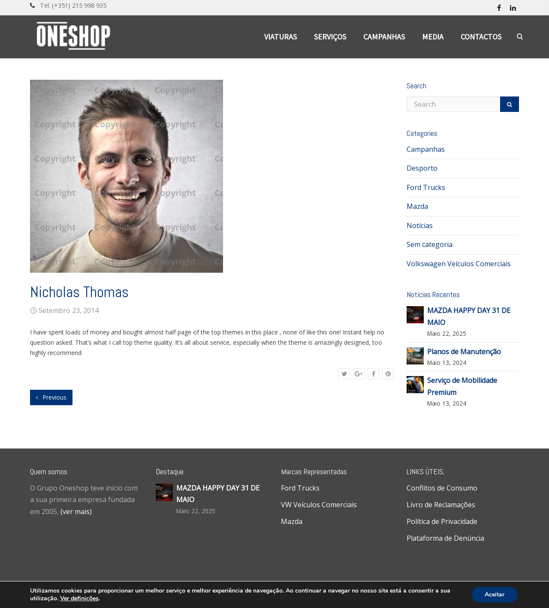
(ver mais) (76, 511)
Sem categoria (429, 244)
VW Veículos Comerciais (319, 504)
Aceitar (494, 594)
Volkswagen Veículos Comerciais (459, 263)
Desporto (422, 168)
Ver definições (79, 598)
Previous (51, 397)
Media (432, 37)
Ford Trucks (426, 187)
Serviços (330, 37)
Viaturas (280, 37)
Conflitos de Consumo (442, 488)
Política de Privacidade (442, 521)
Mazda (417, 206)
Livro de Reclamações (441, 504)
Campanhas (384, 37)
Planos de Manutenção (464, 351)
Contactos (481, 37)
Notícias (420, 225)
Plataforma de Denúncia (445, 538)
